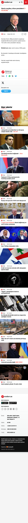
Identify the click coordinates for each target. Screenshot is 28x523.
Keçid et (6, 91)
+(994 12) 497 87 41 (11, 426)
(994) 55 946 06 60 (11, 429)
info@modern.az (11, 432)
